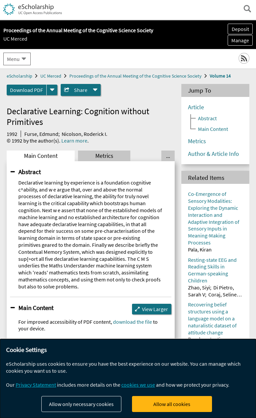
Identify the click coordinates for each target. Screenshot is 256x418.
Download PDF (26, 90)
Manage (238, 40)
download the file (132, 321)
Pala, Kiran (200, 249)
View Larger (155, 309)
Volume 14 (220, 76)
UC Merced (15, 38)
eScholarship (19, 76)
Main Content (41, 156)
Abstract (29, 172)
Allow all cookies (171, 404)
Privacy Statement (36, 384)
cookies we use (138, 384)
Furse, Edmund (41, 134)
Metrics (104, 156)
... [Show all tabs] (168, 156)
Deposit (240, 29)
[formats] (52, 90)
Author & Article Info (213, 154)
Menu (13, 59)
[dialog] (128, 378)
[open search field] (247, 8)
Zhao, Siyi (199, 287)
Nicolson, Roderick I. (84, 134)
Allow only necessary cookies (81, 404)
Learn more (74, 140)
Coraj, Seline (222, 294)
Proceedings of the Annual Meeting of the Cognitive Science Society (135, 76)
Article (196, 107)
